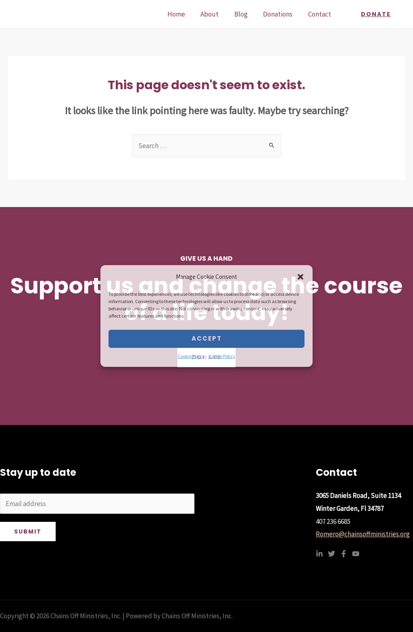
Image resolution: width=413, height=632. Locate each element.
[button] (300, 277)
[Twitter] (331, 553)
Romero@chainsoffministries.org (363, 533)
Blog (245, 14)
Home (184, 14)
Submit (28, 531)
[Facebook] (343, 553)
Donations (280, 14)
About (216, 14)
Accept (207, 338)
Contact (320, 14)
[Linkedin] (319, 553)
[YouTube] (355, 553)
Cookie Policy (191, 356)
